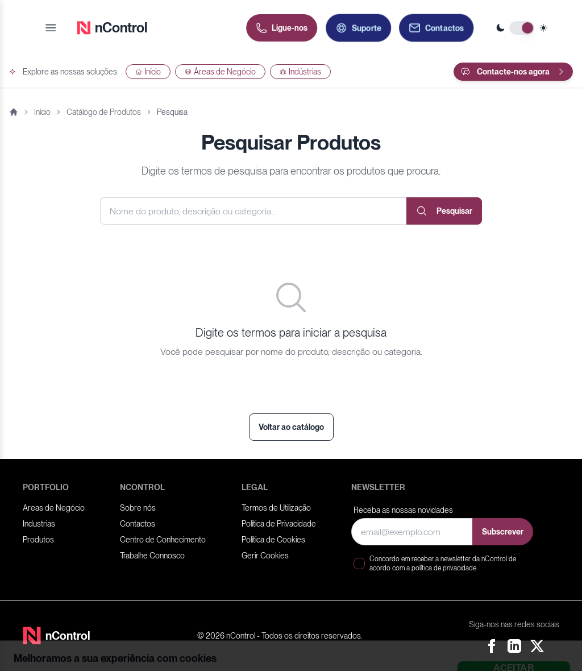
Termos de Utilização (276, 507)
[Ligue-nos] (281, 28)
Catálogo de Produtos (103, 112)
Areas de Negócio (54, 507)
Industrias (39, 523)
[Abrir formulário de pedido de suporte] (358, 28)
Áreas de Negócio (220, 71)
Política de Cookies (273, 539)
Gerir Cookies (265, 555)
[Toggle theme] (521, 28)
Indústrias (300, 71)
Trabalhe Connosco (152, 555)
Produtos (38, 539)
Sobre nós (138, 507)
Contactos (137, 523)
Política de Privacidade (279, 523)
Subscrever (502, 531)
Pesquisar (444, 211)
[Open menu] (50, 28)
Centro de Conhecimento (163, 539)
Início (148, 71)
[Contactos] (436, 28)
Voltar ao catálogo (291, 427)
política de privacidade (443, 568)
